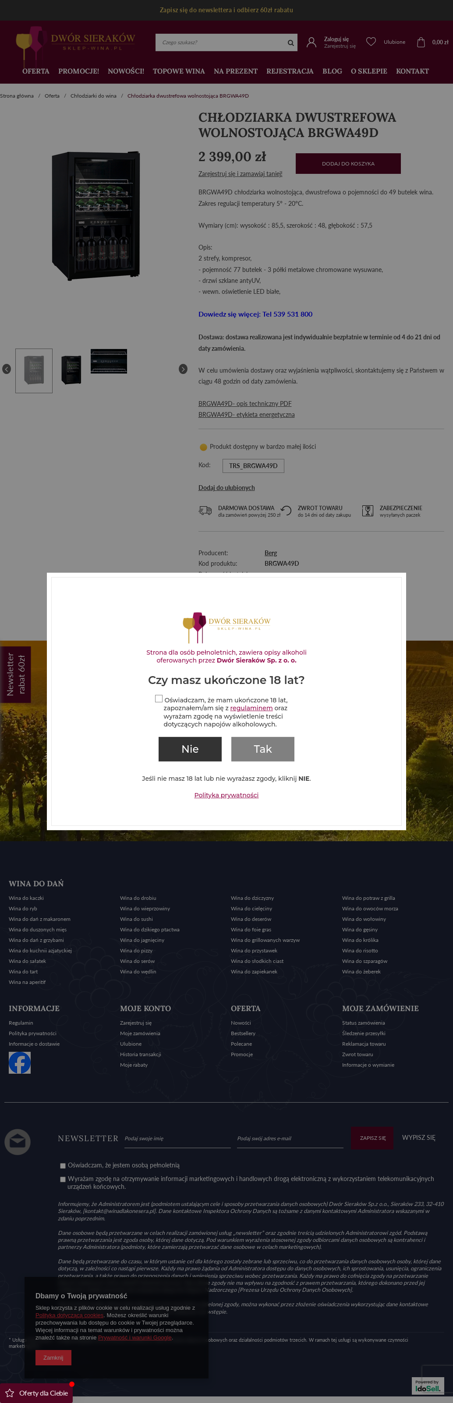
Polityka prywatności (227, 795)
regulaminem (251, 708)
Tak (263, 749)
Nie (190, 749)
